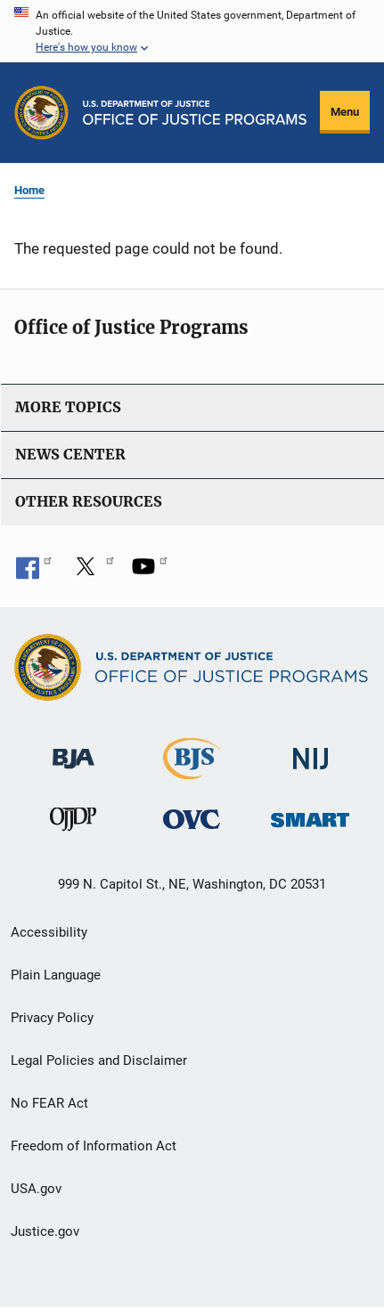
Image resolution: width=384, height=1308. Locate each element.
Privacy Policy (52, 1018)
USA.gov (36, 1189)
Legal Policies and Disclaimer (99, 1060)
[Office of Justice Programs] (41, 112)
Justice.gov (45, 1231)
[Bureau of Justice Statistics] (192, 771)
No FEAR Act (49, 1103)
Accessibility (49, 932)
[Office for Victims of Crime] (191, 818)
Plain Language (56, 975)
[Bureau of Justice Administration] (73, 750)
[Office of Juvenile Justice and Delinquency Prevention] (73, 823)
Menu (345, 111)
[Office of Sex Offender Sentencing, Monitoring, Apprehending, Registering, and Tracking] (310, 815)
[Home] (194, 113)
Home (29, 190)
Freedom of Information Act (93, 1146)
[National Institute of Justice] (311, 751)
